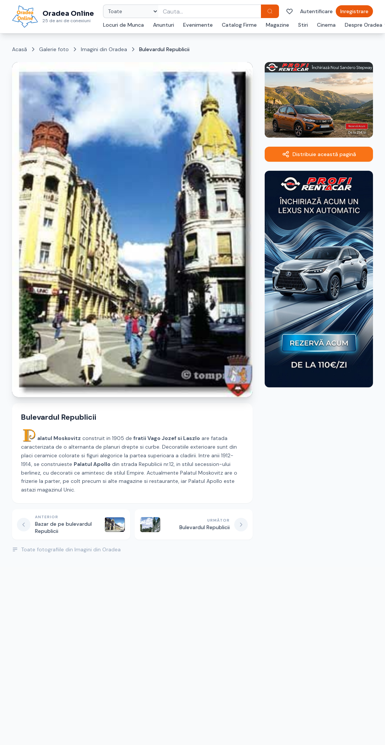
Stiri (303, 24)
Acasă (19, 49)
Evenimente (198, 24)
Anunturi (163, 24)
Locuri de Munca (123, 24)
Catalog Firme (239, 24)
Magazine (277, 24)
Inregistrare (354, 11)
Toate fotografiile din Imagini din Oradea (66, 549)
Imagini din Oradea (104, 49)
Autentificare (316, 11)
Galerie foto (54, 49)
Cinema (326, 24)
